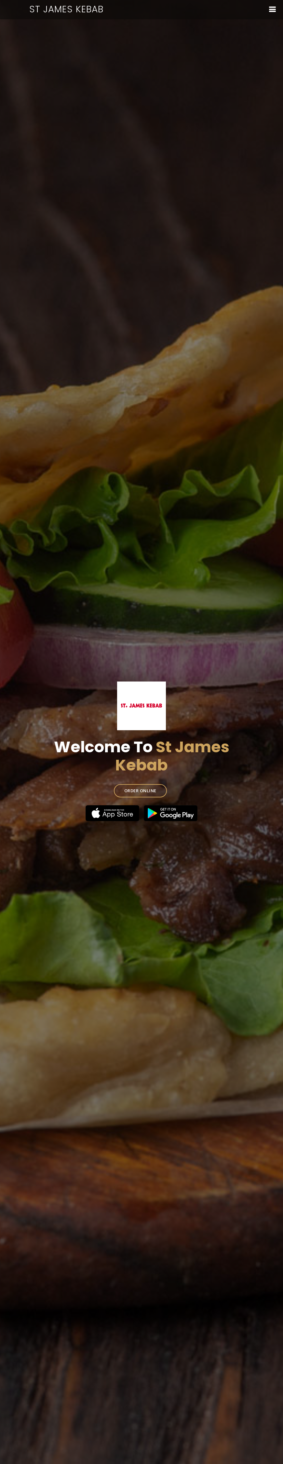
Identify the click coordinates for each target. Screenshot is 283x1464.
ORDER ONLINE (140, 790)
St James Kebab (66, 9)
